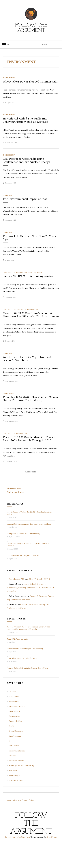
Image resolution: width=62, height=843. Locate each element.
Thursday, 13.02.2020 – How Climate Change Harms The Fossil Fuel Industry (31, 399)
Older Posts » (31, 472)
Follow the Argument (31, 27)
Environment (9, 78)
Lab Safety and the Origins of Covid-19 (23, 556)
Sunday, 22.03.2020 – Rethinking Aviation (28, 276)
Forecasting (14, 716)
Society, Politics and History (21, 765)
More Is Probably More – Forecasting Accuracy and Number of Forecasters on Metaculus (30, 587)
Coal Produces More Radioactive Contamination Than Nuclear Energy (26, 160)
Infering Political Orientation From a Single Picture (28, 668)
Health (12, 726)
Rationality (13, 746)
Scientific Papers (16, 760)
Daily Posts (8, 272)
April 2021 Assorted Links (17, 639)
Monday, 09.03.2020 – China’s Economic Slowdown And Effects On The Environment (31, 315)
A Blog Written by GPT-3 (38, 579)
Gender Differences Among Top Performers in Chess (29, 524)
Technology (14, 775)
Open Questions (16, 731)
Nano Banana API (16, 579)
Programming (15, 736)
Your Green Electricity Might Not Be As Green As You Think (27, 359)
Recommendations (17, 751)
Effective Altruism (17, 706)
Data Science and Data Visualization (22, 658)
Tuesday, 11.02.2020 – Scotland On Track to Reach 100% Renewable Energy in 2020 (29, 439)
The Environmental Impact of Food (25, 199)
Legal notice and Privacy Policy (20, 800)
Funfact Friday (15, 721)
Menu (8, 44)
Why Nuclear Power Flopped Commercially (30, 81)
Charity (12, 691)
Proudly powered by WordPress (17, 837)
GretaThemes (51, 837)
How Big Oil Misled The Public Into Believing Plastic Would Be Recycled (25, 120)
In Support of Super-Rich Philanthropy (23, 534)
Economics (19, 309)
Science (12, 756)
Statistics (13, 770)
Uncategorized (35, 272)
